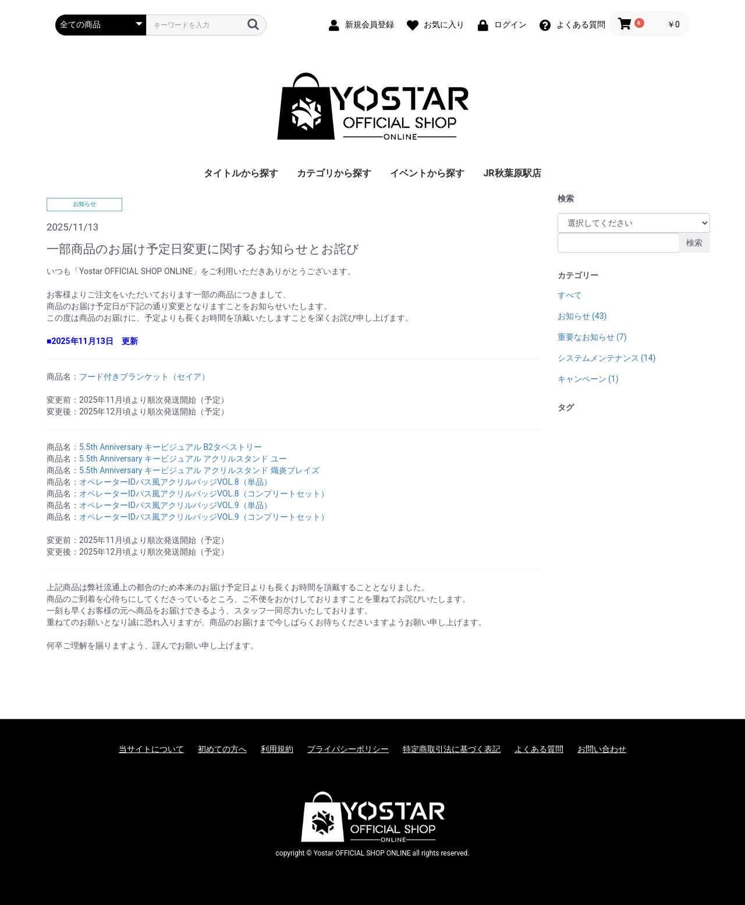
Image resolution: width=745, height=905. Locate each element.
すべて (570, 295)
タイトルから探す (241, 173)
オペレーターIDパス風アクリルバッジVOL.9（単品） (175, 505)
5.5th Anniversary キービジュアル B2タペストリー (170, 447)
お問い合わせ (601, 749)
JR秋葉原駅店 (512, 173)
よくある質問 (539, 749)
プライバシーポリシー (348, 749)
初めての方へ (222, 749)
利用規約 (277, 749)
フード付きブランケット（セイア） (144, 376)
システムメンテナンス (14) (607, 358)
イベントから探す (427, 173)
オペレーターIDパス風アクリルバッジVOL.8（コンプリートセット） (204, 493)
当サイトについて (151, 749)
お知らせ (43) (582, 316)
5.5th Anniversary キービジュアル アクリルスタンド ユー (183, 458)
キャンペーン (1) (588, 379)
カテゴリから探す (334, 173)
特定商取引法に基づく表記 (452, 749)
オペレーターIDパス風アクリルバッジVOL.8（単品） (175, 482)
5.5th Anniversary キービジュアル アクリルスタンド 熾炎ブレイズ (199, 470)
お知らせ (84, 204)
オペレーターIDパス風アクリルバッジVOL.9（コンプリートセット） (204, 516)
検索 (694, 242)
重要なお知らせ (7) (592, 337)
